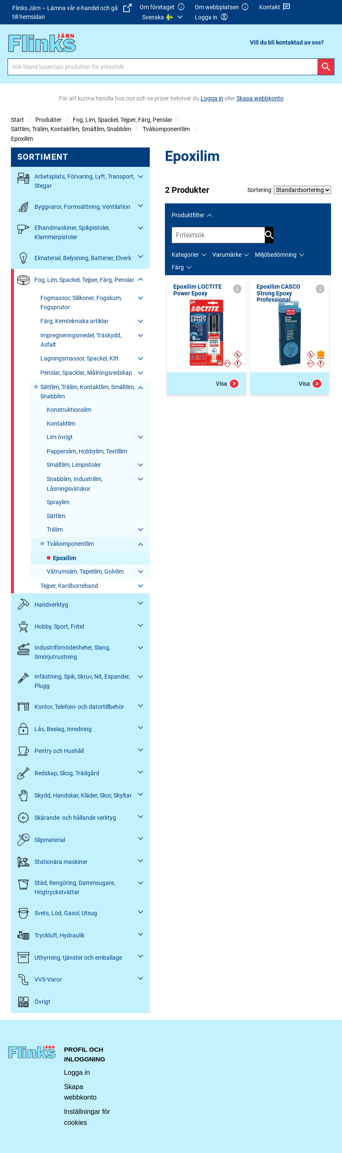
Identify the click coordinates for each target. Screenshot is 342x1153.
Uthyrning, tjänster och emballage (69, 957)
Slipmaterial (41, 840)
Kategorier (185, 254)
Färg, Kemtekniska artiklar (74, 321)
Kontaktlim (61, 423)
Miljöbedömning (276, 254)
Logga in (77, 1072)
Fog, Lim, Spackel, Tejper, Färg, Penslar (122, 119)
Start (17, 119)
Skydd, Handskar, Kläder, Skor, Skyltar (74, 796)
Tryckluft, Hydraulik (51, 935)
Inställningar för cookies (87, 1117)
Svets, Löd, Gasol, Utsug (57, 913)
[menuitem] (164, 17)
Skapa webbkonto (80, 1092)
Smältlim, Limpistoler (74, 464)
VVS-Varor (39, 980)
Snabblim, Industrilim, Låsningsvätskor (75, 484)
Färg (178, 267)
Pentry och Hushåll (50, 751)
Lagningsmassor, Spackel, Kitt (79, 358)
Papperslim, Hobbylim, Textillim (87, 451)
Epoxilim (22, 138)
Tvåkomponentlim (166, 129)
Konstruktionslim (69, 409)
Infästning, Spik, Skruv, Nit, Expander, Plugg (73, 680)
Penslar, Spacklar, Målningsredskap (86, 372)
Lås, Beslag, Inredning (54, 729)
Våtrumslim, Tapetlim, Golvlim (85, 571)
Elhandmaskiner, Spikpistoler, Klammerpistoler (63, 231)
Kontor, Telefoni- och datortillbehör (70, 707)
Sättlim (56, 516)
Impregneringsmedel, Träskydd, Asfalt (81, 340)
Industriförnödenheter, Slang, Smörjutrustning (63, 651)
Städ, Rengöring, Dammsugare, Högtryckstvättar (66, 886)
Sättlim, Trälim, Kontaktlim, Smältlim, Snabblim (71, 129)
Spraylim (58, 502)
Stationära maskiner (52, 862)
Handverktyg (42, 604)
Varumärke (226, 254)
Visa (227, 384)
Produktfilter (188, 215)
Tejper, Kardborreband (69, 585)
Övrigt (33, 1002)
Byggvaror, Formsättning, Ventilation (73, 207)
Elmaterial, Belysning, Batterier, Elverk (74, 258)
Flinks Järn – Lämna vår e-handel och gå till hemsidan (71, 12)
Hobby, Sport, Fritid (50, 627)
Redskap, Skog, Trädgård (58, 773)
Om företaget (162, 7)
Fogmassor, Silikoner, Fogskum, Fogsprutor (81, 303)
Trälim (55, 529)
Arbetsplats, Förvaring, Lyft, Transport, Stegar (76, 180)
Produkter (48, 119)
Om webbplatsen (222, 7)
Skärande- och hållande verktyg (66, 818)
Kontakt (275, 7)
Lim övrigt (60, 437)
